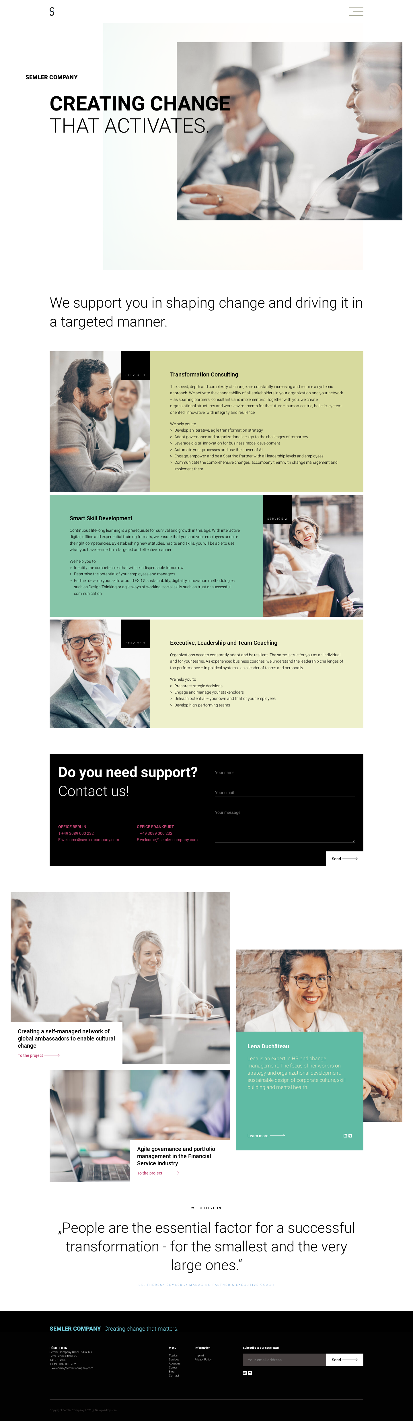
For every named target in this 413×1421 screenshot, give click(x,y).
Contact (174, 1375)
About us (174, 1363)
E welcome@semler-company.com (88, 839)
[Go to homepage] (52, 11)
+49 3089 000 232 (64, 1364)
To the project (30, 1055)
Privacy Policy (203, 1359)
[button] (356, 12)
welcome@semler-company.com (72, 1368)
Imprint (199, 1355)
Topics (173, 1355)
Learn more (258, 1135)
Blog (172, 1371)
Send (336, 859)
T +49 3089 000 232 (76, 833)
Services (174, 1359)
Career (173, 1367)
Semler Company (52, 77)
